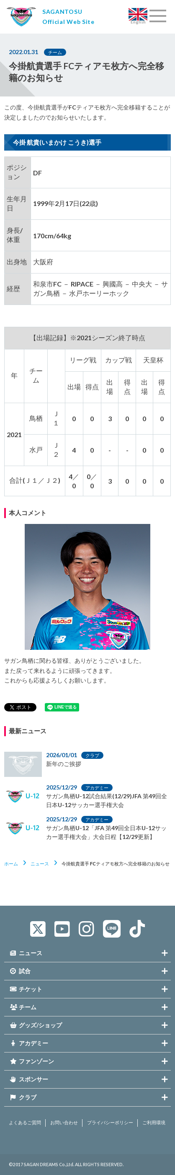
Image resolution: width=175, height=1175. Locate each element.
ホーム (11, 863)
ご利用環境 (153, 1122)
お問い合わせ (64, 1122)
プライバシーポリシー (110, 1122)
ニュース (40, 863)
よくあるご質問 (25, 1122)
